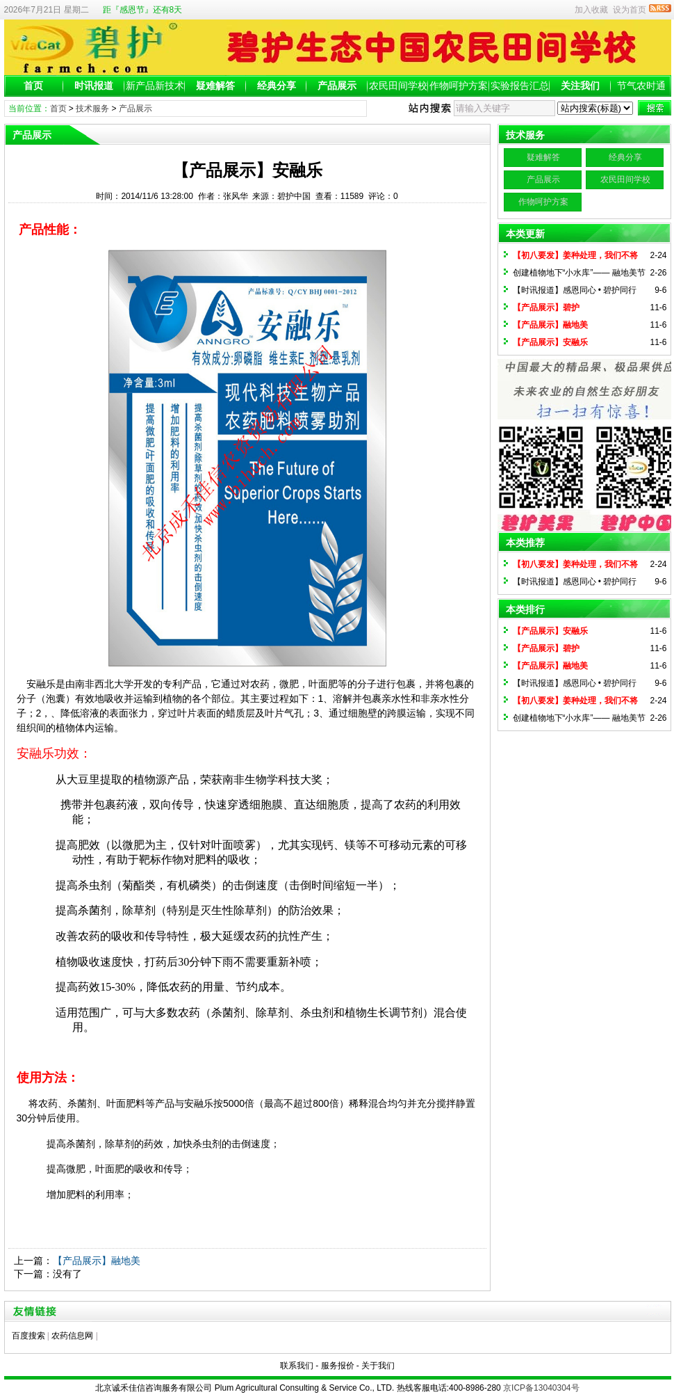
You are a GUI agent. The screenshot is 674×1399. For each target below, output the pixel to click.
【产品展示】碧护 (546, 307)
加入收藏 (591, 10)
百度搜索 (28, 1336)
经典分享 (276, 85)
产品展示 (337, 85)
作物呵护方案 (458, 85)
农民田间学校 (398, 85)
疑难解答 (215, 85)
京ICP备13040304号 (541, 1388)
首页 (33, 85)
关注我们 (580, 85)
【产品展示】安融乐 (550, 342)
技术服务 (92, 108)
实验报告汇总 (520, 85)
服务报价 (337, 1365)
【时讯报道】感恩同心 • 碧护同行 (575, 290)
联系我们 (296, 1365)
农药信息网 (72, 1336)
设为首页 (629, 10)
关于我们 (378, 1365)
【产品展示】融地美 (96, 1260)
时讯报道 (93, 85)
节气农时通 (641, 85)
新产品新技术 (155, 85)
